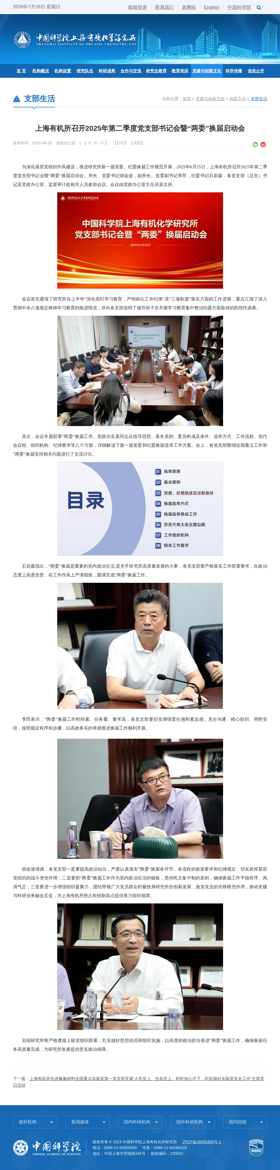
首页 (187, 98)
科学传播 (234, 70)
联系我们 (164, 7)
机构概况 (40, 70)
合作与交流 (131, 70)
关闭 (137, 143)
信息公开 (256, 70)
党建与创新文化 (206, 70)
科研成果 (107, 70)
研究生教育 (156, 70)
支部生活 (259, 98)
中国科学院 (239, 7)
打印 (120, 143)
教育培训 (180, 70)
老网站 (189, 7)
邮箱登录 (137, 7)
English (211, 7)
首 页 (21, 70)
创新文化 (237, 98)
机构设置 (62, 70)
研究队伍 (85, 70)
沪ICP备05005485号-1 (201, 1142)
